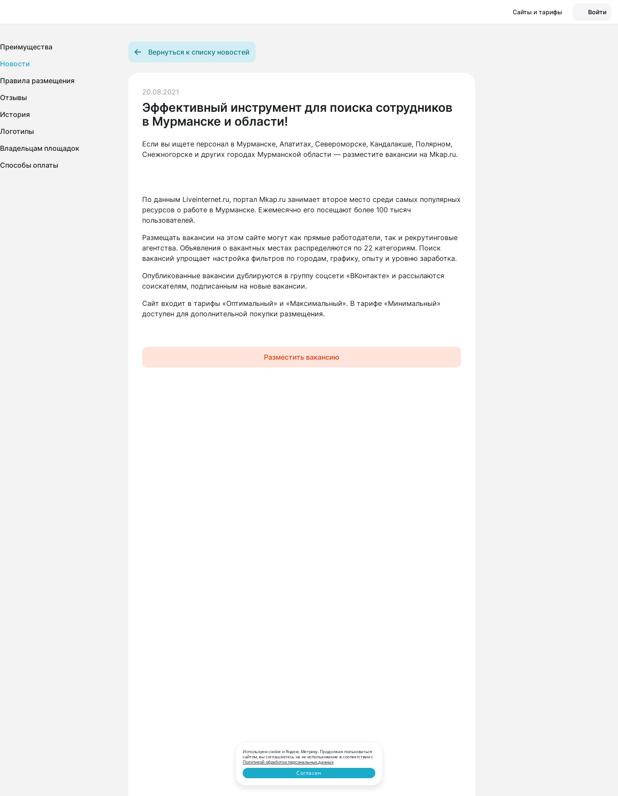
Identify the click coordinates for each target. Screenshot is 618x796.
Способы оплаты (29, 165)
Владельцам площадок (39, 148)
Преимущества (26, 46)
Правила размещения (37, 80)
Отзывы (13, 97)
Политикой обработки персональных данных (288, 762)
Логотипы (17, 131)
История (15, 114)
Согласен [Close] (308, 773)
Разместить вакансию (301, 357)
